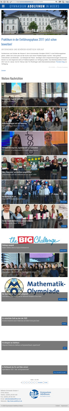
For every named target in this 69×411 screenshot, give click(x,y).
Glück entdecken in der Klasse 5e (12, 269)
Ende (45, 382)
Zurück (3, 70)
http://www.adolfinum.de (14, 401)
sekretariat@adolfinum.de (26, 2)
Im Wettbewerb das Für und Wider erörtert (15, 367)
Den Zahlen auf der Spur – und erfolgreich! (15, 294)
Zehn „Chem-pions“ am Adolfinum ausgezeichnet (17, 172)
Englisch (63, 104)
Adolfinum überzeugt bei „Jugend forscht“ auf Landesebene (20, 147)
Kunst (64, 323)
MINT (64, 153)
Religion (63, 201)
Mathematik (62, 299)
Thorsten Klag (60, 62)
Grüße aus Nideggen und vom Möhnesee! (14, 123)
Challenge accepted (8, 245)
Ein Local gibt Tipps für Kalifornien (12, 99)
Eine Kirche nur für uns (9, 196)
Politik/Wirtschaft (60, 372)
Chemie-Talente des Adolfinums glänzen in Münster (17, 221)
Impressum (64, 406)
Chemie (64, 177)
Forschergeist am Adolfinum (10, 342)
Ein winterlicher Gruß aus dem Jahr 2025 (14, 318)
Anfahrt (58, 406)
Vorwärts (40, 382)
